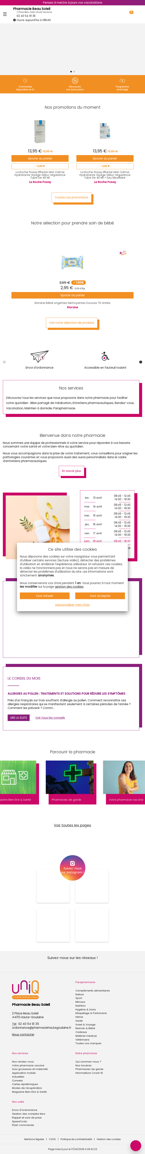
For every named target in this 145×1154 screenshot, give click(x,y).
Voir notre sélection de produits (71, 323)
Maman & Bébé (85, 1028)
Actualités (18, 1077)
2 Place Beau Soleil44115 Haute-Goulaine (28, 1015)
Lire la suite (18, 718)
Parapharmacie (85, 982)
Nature (79, 994)
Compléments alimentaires (92, 990)
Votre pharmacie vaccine (28, 1065)
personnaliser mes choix (72, 605)
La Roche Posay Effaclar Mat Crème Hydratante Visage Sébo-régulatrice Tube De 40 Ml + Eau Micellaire (104, 175)
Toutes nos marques (88, 1043)
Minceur (80, 1002)
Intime (79, 1017)
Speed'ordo (19, 1121)
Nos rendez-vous (23, 1061)
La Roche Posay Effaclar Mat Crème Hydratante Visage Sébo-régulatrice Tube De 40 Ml (40, 175)
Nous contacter (23, 1035)
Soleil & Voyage (85, 1024)
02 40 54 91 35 (24, 16)
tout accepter (100, 596)
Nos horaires (83, 1065)
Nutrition (80, 1006)
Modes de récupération (27, 1088)
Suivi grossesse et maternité (30, 1069)
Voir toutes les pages (72, 825)
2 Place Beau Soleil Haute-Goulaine (32, 12)
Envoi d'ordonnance (24, 1110)
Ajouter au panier (40, 158)
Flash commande (23, 1125)
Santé (79, 1021)
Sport (78, 998)
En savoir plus (71, 471)
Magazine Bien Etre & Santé (29, 1092)
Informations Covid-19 (89, 1073)
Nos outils (18, 1102)
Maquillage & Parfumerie (91, 1013)
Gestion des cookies (109, 1139)
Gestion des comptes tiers (28, 1114)
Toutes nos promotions (71, 197)
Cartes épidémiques (25, 1084)
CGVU (52, 1139)
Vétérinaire (82, 1040)
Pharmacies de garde (89, 1069)
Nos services (20, 1053)
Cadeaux (81, 1032)
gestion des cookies (69, 587)
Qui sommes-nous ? (88, 1061)
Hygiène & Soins (85, 1009)
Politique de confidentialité (76, 1139)
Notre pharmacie (86, 1053)
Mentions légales (34, 1139)
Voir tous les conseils (50, 718)
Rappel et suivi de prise (27, 1117)
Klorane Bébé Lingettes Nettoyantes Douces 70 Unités (72, 303)
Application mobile (24, 1073)
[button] (71, 71)
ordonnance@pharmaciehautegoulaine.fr (41, 1028)
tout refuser (44, 596)
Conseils (17, 1080)
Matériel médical (86, 1036)
